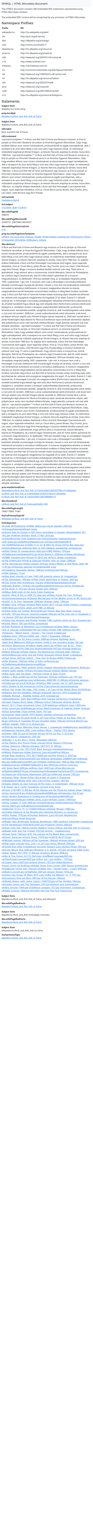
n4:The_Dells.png (25, 648)
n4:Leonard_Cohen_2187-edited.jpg (40, 705)
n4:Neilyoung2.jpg (11, 765)
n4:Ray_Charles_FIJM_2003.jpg (56, 629)
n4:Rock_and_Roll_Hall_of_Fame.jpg (72, 827)
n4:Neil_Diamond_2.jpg (35, 752)
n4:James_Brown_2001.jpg (71, 840)
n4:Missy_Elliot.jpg (11, 651)
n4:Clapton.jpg (9, 774)
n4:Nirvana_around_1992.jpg (65, 774)
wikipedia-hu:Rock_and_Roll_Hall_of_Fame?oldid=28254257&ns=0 (34, 490)
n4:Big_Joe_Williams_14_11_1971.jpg (63, 875)
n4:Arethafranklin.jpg (62, 749)
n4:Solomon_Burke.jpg (78, 667)
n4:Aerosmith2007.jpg (29, 758)
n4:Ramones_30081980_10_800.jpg (50, 680)
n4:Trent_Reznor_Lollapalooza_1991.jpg (21, 736)
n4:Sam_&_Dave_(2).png (54, 673)
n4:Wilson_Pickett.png (12, 752)
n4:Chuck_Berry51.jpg (77, 721)
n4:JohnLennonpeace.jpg (14, 598)
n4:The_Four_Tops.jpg (26, 868)
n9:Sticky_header (33, 236)
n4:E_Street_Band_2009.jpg (15, 768)
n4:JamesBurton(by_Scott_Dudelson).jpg (21, 538)
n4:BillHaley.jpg (28, 708)
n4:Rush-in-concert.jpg (13, 871)
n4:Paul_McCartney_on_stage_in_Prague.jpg (48, 777)
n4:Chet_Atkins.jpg (11, 805)
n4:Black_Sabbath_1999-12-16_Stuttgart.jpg (23, 724)
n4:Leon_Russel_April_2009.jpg (43, 588)
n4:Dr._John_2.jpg (34, 780)
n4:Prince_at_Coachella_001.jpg (23, 721)
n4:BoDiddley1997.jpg (30, 629)
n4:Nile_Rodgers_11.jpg (13, 573)
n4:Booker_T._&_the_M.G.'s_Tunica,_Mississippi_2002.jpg (29, 739)
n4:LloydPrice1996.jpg (58, 752)
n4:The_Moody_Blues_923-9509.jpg (73, 689)
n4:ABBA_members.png (13, 557)
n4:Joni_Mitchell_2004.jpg (62, 843)
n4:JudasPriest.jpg (45, 802)
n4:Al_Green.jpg (9, 541)
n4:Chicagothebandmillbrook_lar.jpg (19, 529)
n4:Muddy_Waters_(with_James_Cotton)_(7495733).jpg (28, 881)
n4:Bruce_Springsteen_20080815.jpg (58, 758)
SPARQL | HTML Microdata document (25, 3)
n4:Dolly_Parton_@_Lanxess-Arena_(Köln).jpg (24, 551)
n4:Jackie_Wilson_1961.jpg (14, 623)
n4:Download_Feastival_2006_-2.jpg (19, 730)
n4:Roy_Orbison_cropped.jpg (77, 604)
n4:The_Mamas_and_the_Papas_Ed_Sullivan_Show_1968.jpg (62, 790)
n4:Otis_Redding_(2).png (42, 827)
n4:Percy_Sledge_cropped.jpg (62, 557)
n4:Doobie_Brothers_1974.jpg (16, 585)
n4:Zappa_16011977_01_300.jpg (45, 746)
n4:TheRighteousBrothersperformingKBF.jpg (23, 664)
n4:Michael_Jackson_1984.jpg (16, 840)
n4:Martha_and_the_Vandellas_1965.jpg (21, 692)
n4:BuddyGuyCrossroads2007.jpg (36, 805)
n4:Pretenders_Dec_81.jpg (70, 793)
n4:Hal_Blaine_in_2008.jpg (50, 554)
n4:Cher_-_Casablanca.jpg (57, 831)
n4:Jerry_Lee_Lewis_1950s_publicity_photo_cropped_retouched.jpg (34, 667)
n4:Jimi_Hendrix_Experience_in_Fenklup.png (23, 796)
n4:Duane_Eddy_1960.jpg (67, 651)
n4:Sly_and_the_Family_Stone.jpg (37, 654)
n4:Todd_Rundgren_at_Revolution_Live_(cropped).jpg (27, 626)
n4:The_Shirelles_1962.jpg (68, 881)
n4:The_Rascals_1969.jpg (53, 878)
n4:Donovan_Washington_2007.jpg (34, 774)
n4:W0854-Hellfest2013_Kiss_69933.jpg (39, 765)
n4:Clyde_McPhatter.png (13, 526)
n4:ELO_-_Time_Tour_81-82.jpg (41, 658)
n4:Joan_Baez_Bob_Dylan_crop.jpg (64, 610)
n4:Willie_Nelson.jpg (36, 526)
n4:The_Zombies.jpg (74, 585)
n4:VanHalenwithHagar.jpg (36, 617)
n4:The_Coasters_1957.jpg (56, 780)
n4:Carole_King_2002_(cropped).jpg (19, 846)
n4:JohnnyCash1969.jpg (56, 570)
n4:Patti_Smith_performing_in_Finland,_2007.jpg (54, 579)
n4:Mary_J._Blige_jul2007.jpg (16, 676)
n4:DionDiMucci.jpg (11, 654)
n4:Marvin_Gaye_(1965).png (72, 705)
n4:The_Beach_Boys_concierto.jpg (62, 834)
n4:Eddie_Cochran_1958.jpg (15, 890)
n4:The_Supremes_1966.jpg (44, 840)
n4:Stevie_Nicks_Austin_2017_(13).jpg (44, 604)
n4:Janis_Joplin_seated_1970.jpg (17, 670)
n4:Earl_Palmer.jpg (53, 702)
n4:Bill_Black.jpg (9, 607)
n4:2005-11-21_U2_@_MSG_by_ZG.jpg (43, 544)
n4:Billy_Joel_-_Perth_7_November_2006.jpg (48, 636)
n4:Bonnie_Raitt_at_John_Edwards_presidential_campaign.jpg (52, 548)
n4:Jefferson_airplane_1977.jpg (44, 887)
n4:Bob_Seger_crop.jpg (13, 843)
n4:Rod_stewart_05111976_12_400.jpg (20, 853)
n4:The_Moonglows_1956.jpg (16, 579)
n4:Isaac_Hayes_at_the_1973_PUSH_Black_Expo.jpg (26, 749)
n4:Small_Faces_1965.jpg (14, 834)
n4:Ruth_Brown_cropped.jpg (68, 654)
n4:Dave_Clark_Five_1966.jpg (16, 827)
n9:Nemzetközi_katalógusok (56, 236)
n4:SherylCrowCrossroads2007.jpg (18, 859)
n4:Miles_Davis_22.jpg (37, 799)
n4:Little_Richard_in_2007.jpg (62, 755)
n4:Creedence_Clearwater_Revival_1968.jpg (23, 570)
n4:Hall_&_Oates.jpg (31, 560)
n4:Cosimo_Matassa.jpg (13, 645)
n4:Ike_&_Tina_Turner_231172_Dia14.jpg (21, 856)
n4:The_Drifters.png (11, 560)
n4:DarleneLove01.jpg (33, 824)
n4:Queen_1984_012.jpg (13, 733)
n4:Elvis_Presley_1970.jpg (14, 815)
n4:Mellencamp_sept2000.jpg (77, 727)
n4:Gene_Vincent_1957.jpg (42, 862)
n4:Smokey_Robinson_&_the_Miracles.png (22, 812)
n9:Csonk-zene (17, 236)
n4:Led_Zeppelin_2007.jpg (59, 526)
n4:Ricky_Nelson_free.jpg (64, 670)
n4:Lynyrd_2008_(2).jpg (77, 849)
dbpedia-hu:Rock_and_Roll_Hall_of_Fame (22, 116)
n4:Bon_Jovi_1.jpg (44, 859)
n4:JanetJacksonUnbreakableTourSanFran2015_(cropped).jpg (59, 771)
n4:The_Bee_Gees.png (73, 544)
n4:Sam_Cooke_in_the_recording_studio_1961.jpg (59, 642)
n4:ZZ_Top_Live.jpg (35, 834)
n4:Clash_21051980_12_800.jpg (17, 790)
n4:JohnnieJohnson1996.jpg (68, 802)
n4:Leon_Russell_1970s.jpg (60, 871)
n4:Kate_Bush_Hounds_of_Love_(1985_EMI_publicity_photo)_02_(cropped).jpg (39, 576)
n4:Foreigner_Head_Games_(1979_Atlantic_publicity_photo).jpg (32, 714)
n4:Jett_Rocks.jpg (27, 818)
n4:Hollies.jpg (8, 683)
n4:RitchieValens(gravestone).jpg (60, 582)
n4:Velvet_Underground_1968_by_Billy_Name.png (61, 761)
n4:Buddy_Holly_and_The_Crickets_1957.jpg (23, 831)
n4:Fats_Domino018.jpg (13, 793)
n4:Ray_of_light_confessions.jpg (43, 661)
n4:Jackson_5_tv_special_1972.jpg (49, 849)
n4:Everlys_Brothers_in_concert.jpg (60, 812)
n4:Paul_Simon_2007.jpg (13, 658)
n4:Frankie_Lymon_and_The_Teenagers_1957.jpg (25, 884)
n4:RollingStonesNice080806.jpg (41, 793)
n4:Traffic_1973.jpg (11, 614)
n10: (4, 229)
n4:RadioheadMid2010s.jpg (15, 771)
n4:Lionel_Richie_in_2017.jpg (34, 717)
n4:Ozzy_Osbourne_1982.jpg (16, 746)
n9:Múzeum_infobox (36, 240)
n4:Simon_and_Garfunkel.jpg (64, 884)
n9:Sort (87, 236)
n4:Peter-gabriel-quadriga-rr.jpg (17, 680)
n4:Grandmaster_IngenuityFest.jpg (59, 538)
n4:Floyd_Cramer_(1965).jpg (62, 799)
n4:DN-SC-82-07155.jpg (60, 837)
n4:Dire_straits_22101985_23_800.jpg (36, 607)
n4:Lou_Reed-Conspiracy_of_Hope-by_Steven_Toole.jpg (63, 708)
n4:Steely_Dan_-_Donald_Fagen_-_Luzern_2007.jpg (61, 868)
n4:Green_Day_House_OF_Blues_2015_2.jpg (23, 875)
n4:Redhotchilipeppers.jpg (31, 541)
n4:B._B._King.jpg (10, 629)
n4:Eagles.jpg (8, 868)
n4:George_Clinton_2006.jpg (58, 824)
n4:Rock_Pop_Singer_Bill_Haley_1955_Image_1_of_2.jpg (29, 689)
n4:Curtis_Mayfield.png (65, 815)
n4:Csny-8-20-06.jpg (25, 683)
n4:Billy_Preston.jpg (66, 658)
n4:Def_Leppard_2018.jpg (35, 563)
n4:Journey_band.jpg (78, 680)
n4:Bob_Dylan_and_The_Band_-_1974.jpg (22, 673)
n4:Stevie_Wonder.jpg (74, 554)
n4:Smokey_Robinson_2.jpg (40, 815)
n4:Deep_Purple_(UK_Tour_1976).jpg (64, 595)
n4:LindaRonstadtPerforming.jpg (47, 585)
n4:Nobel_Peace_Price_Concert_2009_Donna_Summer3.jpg (59, 865)
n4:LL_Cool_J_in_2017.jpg (37, 843)
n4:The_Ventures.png (12, 563)
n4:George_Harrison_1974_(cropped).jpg (61, 692)
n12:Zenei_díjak (9, 207)
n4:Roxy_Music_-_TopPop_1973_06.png (56, 730)
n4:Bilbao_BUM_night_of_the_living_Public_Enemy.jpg (28, 592)
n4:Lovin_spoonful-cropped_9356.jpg (39, 614)
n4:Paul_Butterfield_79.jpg (14, 711)
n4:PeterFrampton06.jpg (14, 799)
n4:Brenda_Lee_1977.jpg (70, 676)
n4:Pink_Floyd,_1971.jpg (39, 711)
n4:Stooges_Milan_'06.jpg (14, 777)
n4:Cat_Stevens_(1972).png (59, 743)
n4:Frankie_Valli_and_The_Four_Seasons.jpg (50, 890)
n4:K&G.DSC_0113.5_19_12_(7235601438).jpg (24, 809)
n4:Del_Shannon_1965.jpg (14, 661)
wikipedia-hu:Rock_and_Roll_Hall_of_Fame (22, 518)
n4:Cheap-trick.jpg (42, 670)
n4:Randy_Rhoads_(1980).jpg (60, 809)
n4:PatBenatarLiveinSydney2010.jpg (19, 554)
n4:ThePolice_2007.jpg (35, 871)
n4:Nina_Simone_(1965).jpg (15, 887)
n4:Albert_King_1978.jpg (13, 604)
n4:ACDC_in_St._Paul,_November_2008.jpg (22, 601)
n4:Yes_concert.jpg (11, 708)
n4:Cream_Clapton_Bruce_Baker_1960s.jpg (22, 702)
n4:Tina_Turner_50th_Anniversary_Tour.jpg (22, 582)
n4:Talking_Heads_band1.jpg (39, 645)
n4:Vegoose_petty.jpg (21, 566)
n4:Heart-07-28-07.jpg (36, 557)
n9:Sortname (76, 236)
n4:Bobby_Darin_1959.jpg (14, 636)
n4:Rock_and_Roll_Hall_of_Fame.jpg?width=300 (25, 504)
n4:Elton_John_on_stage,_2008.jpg (59, 560)
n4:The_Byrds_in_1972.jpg (14, 588)
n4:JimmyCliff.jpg (10, 818)
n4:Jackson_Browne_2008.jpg (54, 853)
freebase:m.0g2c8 (10, 200)
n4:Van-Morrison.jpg (64, 768)
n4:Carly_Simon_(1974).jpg (35, 837)
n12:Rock (21, 207)
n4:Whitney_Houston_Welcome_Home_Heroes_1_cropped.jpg (32, 727)
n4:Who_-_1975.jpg (63, 859)
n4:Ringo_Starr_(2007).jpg (41, 768)
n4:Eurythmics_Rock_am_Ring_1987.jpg (21, 878)
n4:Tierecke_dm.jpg (35, 733)
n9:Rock (5, 236)
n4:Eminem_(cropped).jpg (72, 887)
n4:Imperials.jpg (10, 758)
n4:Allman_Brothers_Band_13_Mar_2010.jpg (32, 535)
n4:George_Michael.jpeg (39, 598)
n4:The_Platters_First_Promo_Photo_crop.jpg (23, 743)
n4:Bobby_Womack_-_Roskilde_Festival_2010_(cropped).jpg (30, 695)
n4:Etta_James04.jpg (38, 623)
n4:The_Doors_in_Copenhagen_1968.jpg (57, 783)
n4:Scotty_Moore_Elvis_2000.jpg (17, 849)
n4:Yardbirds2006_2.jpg (44, 566)
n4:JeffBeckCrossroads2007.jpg (57, 856)
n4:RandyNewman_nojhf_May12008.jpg (21, 698)
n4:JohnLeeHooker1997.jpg (47, 648)
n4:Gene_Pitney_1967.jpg (73, 846)
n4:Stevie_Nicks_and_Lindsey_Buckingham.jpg (24, 610)
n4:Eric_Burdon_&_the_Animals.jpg (19, 686)
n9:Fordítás (20, 240)
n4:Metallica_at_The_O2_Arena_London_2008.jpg (25, 639)
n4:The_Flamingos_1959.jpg (44, 676)
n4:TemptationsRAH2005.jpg (59, 796)
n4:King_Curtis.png (68, 765)
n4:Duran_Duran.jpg (12, 837)
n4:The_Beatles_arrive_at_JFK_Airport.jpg (71, 598)
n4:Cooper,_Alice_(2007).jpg (15, 862)
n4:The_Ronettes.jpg (12, 824)
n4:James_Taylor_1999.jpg (56, 601)
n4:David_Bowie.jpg (71, 648)
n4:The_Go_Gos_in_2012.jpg (59, 733)
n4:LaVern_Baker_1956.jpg (53, 721)
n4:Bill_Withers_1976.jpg (58, 551)
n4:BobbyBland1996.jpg (13, 780)
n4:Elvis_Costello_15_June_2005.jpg (19, 802)
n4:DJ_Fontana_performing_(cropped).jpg (61, 698)
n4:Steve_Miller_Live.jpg (65, 626)
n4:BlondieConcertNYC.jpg (23, 761)
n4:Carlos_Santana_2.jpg (49, 846)
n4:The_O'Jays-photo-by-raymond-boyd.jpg (57, 686)
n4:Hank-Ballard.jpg (11, 548)
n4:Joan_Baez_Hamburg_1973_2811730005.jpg (24, 755)
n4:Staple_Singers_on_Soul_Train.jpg (19, 783)
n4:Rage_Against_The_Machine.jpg (37, 651)
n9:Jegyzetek (8, 240)
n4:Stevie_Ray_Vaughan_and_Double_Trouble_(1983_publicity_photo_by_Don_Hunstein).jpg (46, 620)
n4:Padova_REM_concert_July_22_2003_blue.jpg (59, 683)
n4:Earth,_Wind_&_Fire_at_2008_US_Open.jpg (24, 595)
